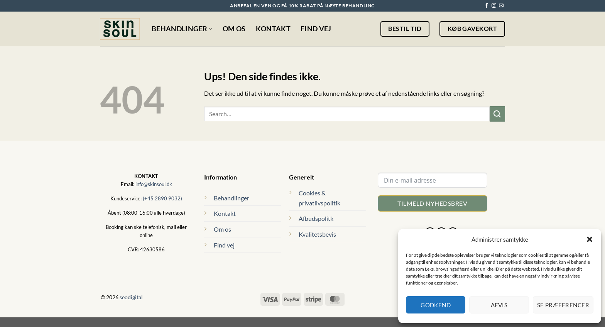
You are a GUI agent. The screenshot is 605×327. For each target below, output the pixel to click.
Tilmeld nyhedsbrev (432, 203)
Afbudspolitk (316, 218)
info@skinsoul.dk (153, 184)
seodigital (131, 297)
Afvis (499, 305)
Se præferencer (563, 305)
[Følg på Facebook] (486, 5)
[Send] (497, 113)
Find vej (316, 29)
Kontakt (273, 29)
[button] (589, 239)
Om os (234, 29)
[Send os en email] (501, 5)
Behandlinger (182, 29)
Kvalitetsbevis (317, 234)
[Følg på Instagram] (494, 5)
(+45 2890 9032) (162, 198)
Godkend (436, 305)
